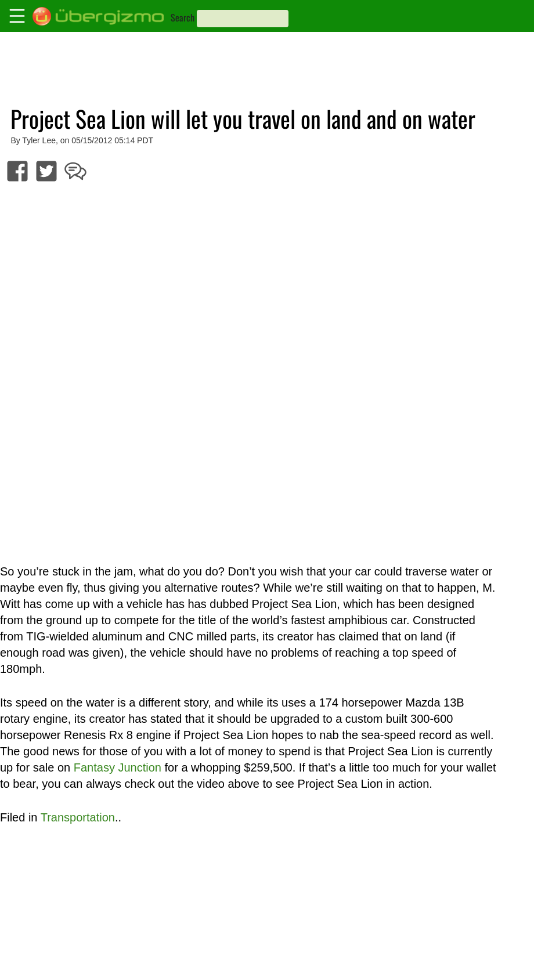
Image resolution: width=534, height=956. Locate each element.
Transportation (78, 817)
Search (182, 17)
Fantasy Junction (117, 767)
